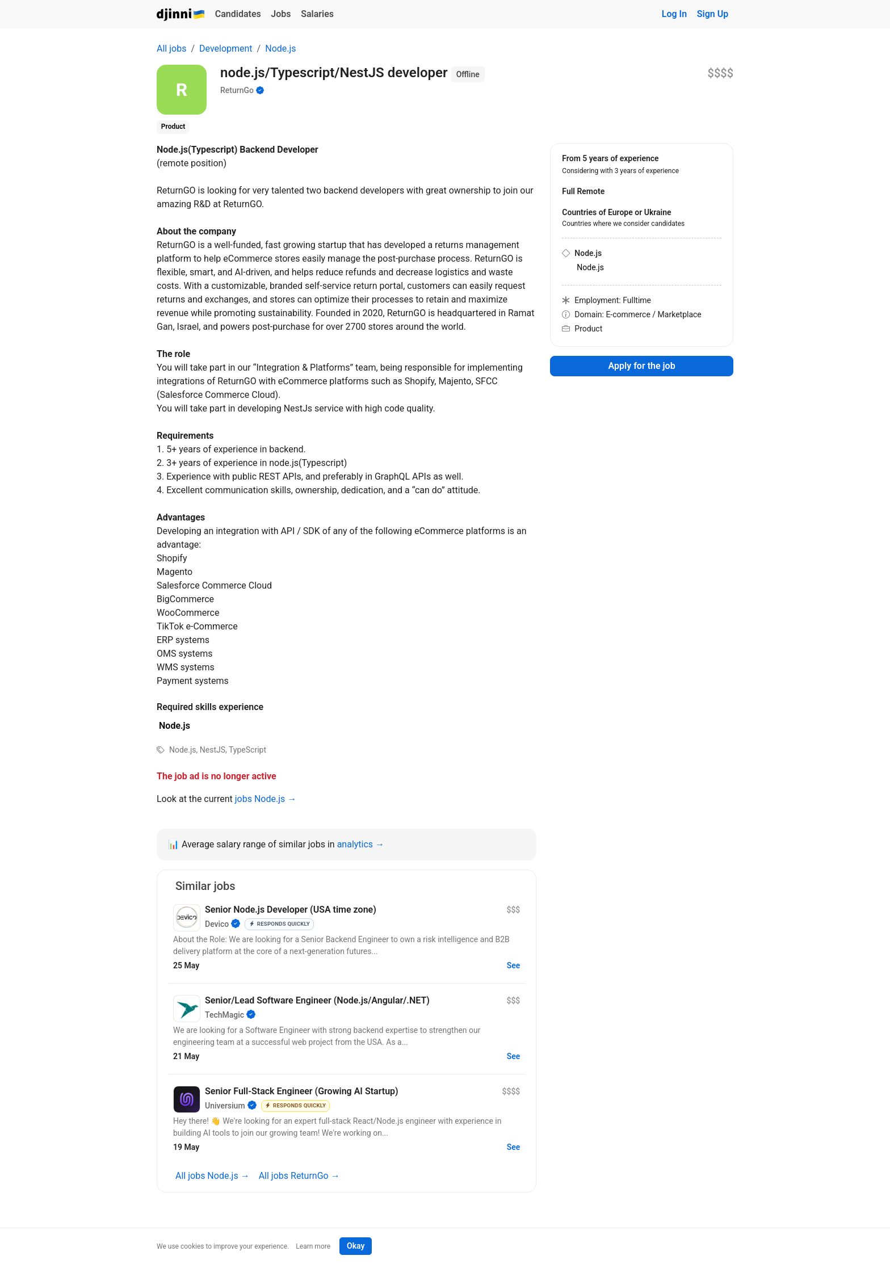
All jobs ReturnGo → (299, 1175)
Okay (355, 1245)
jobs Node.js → (265, 798)
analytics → (360, 844)
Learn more (313, 1246)
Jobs (281, 14)
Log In (674, 14)
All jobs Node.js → (212, 1175)
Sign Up (712, 14)
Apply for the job (641, 365)
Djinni (181, 15)
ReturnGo (237, 90)
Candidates (238, 14)
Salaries (317, 14)
